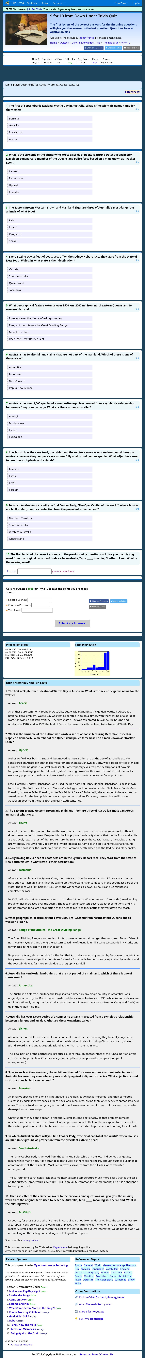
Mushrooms (16, 423)
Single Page (132, 91)
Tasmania (15, 289)
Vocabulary (112, 1268)
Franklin (14, 191)
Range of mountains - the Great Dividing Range (38, 325)
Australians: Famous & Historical (114, 1275)
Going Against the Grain (25, 1333)
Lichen (13, 429)
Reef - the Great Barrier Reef (26, 338)
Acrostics (88, 1279)
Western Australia (20, 531)
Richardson (16, 178)
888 (95, 62)
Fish (11, 220)
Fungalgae (15, 436)
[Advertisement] (72, 73)
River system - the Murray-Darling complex (35, 318)
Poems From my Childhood (25, 1312)
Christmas (116, 1272)
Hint (137, 109)
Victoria (13, 269)
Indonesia (15, 374)
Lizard (13, 227)
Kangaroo (15, 234)
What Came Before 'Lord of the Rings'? (32, 1307)
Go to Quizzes (95, 1304)
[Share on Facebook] (96, 48)
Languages (98, 1268)
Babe (12, 1320)
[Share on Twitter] (115, 48)
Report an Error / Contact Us (96, 1354)
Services (58, 3)
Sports (78, 1265)
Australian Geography (87, 1272)
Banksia (14, 118)
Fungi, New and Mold (23, 1324)
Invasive (14, 469)
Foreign (14, 489)
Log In (136, 3)
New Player (121, 3)
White (78, 1283)
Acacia (13, 139)
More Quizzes (91, 1311)
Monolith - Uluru (19, 332)
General (88, 1265)
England (125, 1268)
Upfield (13, 185)
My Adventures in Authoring (51, 1265)
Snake (13, 240)
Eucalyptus (15, 132)
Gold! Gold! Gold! (19, 1316)
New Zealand (17, 380)
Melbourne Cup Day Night (24, 1291)
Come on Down (18, 1299)
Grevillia (14, 125)
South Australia (18, 276)
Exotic (12, 476)
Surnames (120, 1279)
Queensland (16, 282)
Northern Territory (20, 518)
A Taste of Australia (22, 1344)
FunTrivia (91, 1318)
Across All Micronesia (23, 1329)
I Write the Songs (19, 1295)
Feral (12, 482)
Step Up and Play (19, 1303)
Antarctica (15, 367)
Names (105, 1272)
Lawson (14, 171)
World (98, 1265)
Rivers (78, 1279)
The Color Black (104, 1279)
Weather (89, 1275)
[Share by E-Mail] (132, 48)
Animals (85, 1268)
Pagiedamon (60, 1247)
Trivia (45, 3)
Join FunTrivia (34, 9)
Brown (131, 1279)
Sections (32, 3)
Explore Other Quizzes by (101, 1297)
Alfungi (13, 416)
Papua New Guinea (21, 387)
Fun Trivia (14, 3)
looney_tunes (86, 37)
